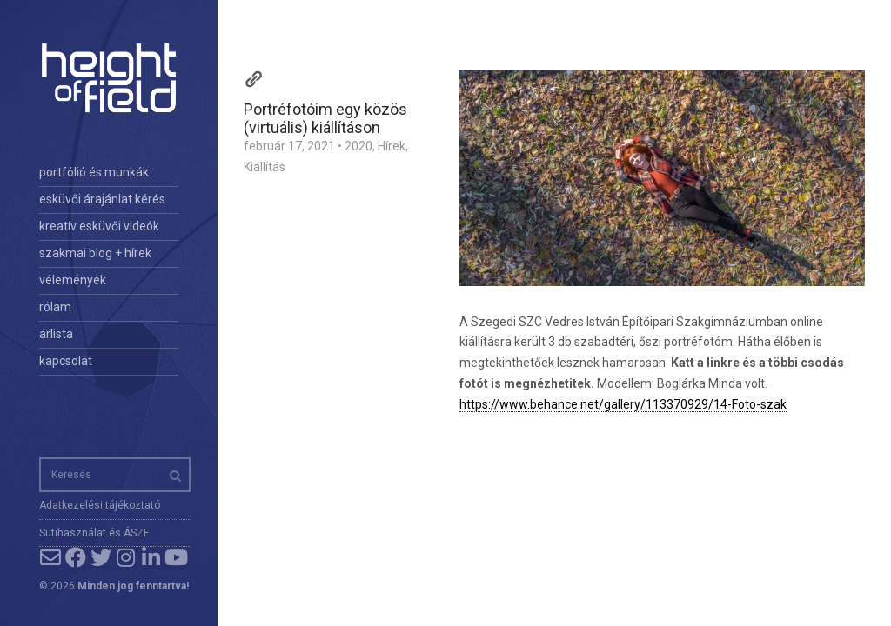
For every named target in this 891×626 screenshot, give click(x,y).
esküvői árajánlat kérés (102, 199)
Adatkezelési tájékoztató (99, 505)
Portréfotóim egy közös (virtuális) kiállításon (325, 118)
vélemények (72, 280)
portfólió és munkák (94, 172)
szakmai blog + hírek (95, 253)
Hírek (391, 146)
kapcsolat (65, 361)
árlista (56, 334)
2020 (358, 146)
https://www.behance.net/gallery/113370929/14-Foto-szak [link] (623, 404)
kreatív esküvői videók (99, 226)
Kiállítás (264, 167)
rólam (55, 307)
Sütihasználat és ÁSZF (94, 533)
